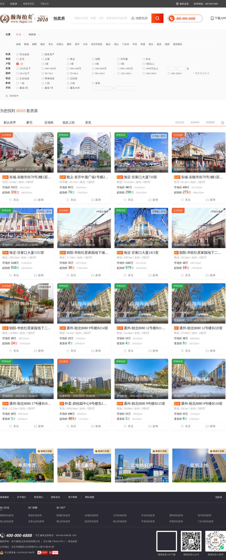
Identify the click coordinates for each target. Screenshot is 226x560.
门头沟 (125, 44)
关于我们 (21, 497)
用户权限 (72, 497)
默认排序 (10, 122)
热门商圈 (32, 508)
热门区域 (4, 508)
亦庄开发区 (96, 44)
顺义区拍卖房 (63, 521)
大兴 (85, 44)
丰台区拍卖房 (148, 515)
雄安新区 (177, 44)
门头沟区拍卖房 (206, 521)
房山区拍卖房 (7, 521)
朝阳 (34, 44)
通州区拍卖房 (176, 515)
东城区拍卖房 (91, 515)
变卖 (88, 122)
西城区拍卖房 (63, 515)
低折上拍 (69, 122)
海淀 (42, 44)
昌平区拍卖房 (204, 515)
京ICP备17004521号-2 (54, 541)
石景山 (59, 44)
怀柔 (143, 44)
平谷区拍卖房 (148, 521)
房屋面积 (210, 122)
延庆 (159, 44)
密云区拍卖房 (120, 521)
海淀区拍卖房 (35, 515)
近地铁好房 (142, 465)
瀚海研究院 (28, 3)
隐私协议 (55, 497)
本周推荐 (27, 465)
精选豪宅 (84, 465)
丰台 (50, 44)
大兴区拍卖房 (120, 515)
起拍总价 (179, 122)
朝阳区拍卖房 (7, 515)
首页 (2, 3)
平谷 (135, 44)
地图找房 (142, 18)
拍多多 (218, 497)
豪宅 (29, 122)
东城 (18, 44)
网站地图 (89, 497)
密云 (151, 44)
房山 (116, 44)
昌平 (77, 44)
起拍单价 (195, 122)
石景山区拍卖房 (36, 521)
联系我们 (38, 497)
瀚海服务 (4, 497)
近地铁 (48, 122)
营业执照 (72, 541)
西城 (26, 44)
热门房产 (61, 508)
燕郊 (167, 44)
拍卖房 (13, 3)
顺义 (108, 44)
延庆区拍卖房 (91, 521)
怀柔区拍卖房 (176, 521)
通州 (69, 44)
